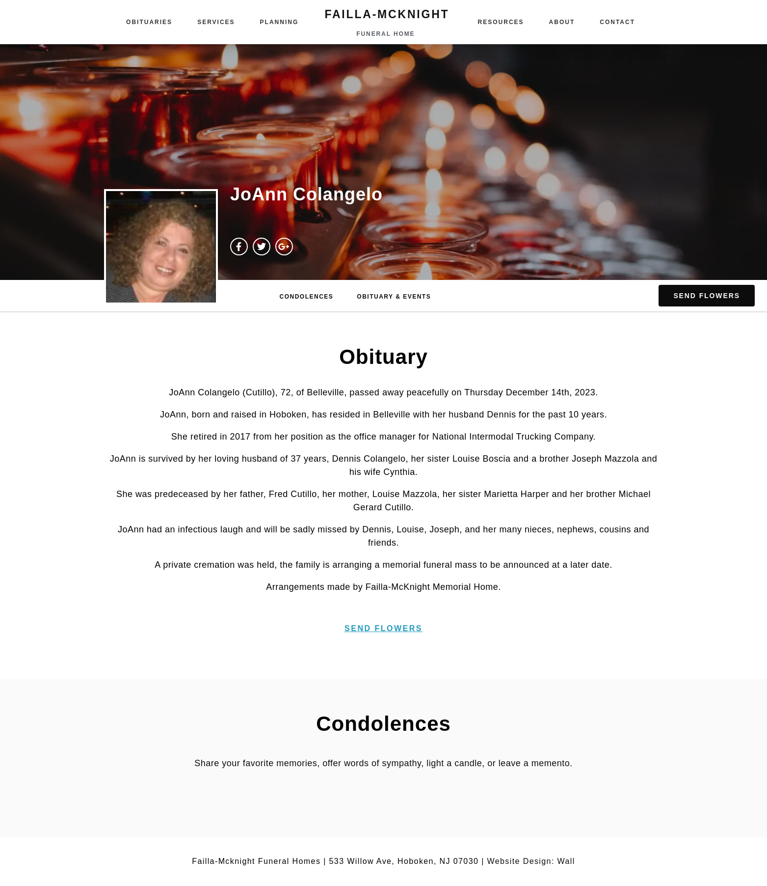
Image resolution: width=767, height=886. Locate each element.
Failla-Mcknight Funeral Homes (256, 861)
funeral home (385, 33)
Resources (501, 22)
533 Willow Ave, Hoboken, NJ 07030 (404, 861)
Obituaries (149, 22)
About (562, 22)
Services (216, 22)
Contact (617, 22)
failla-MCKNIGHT (386, 14)
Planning (279, 22)
